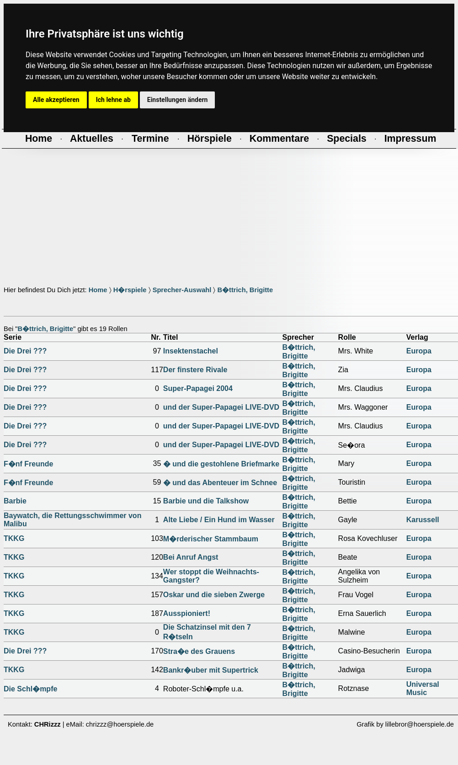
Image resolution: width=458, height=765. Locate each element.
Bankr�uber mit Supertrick (210, 670)
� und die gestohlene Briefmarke (221, 464)
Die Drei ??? (25, 351)
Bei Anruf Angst (190, 557)
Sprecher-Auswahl (182, 290)
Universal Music (422, 688)
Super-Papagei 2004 (198, 388)
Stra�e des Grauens (199, 651)
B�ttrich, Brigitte (245, 290)
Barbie (15, 501)
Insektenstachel (190, 351)
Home (98, 290)
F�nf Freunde (28, 464)
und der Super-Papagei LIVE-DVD (221, 407)
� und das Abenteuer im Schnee (220, 483)
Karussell (422, 520)
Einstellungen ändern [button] (177, 99)
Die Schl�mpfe (30, 689)
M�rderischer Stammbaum (210, 539)
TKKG (14, 538)
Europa (418, 351)
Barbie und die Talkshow (206, 501)
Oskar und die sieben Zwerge (214, 595)
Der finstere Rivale (195, 370)
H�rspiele (130, 290)
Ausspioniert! (186, 613)
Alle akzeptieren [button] (56, 99)
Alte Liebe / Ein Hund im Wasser (219, 520)
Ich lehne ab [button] (113, 99)
